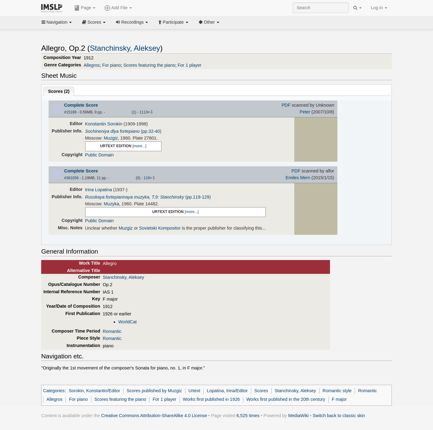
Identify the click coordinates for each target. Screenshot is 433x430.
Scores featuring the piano (149, 65)
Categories (54, 390)
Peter (305, 111)
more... (139, 146)
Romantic (112, 331)
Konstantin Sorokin (103, 123)
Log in (379, 7)
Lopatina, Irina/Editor (227, 390)
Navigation (57, 22)
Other (209, 22)
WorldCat (127, 321)
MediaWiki (298, 415)
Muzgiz (111, 138)
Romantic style (337, 390)
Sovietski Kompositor (160, 228)
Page (85, 8)
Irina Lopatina (98, 189)
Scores (93, 22)
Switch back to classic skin (339, 415)
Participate (173, 22)
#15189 (70, 112)
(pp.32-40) (123, 131)
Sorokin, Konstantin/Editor (94, 390)
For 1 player (189, 65)
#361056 (71, 178)
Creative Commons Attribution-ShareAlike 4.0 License (154, 415)
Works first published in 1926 (211, 399)
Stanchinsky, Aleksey (125, 48)
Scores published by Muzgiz (154, 390)
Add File (118, 8)
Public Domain (99, 154)
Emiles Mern (298, 177)
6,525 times (248, 415)
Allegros (92, 65)
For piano (111, 65)
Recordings (132, 22)
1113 (144, 112)
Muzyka (111, 203)
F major (339, 399)
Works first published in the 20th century (285, 399)
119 (147, 178)
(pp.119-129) (148, 197)
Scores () (59, 91)
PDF (286, 105)
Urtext (195, 390)
